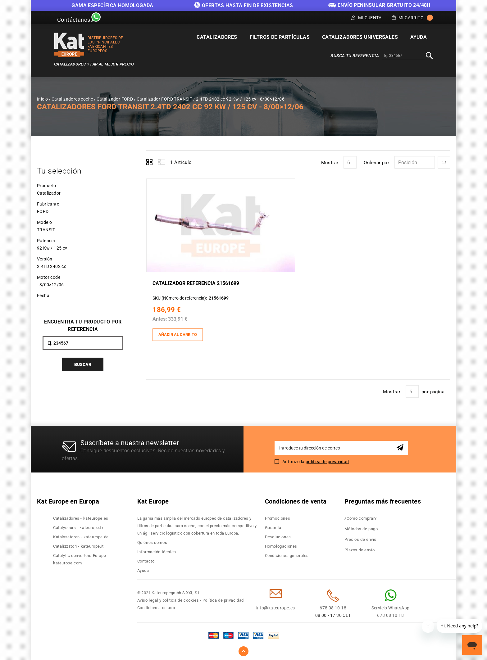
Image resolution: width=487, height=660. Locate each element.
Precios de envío (360, 538)
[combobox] (404, 55)
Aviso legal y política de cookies (168, 598)
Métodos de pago (361, 527)
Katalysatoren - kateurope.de (81, 535)
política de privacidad (327, 459)
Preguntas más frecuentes (382, 500)
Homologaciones (281, 544)
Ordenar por (376, 162)
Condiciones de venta (296, 500)
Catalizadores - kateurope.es (80, 516)
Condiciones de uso (156, 606)
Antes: (161, 318)
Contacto (146, 559)
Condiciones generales (287, 554)
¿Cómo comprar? (360, 516)
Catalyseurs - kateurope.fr (78, 526)
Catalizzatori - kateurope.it (78, 544)
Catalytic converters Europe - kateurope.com (80, 558)
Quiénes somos (152, 541)
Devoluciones (278, 535)
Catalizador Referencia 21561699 (197, 283)
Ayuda (143, 569)
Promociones (277, 516)
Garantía (273, 526)
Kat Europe (153, 500)
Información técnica (156, 550)
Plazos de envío (359, 548)
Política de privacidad (223, 598)
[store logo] (69, 45)
